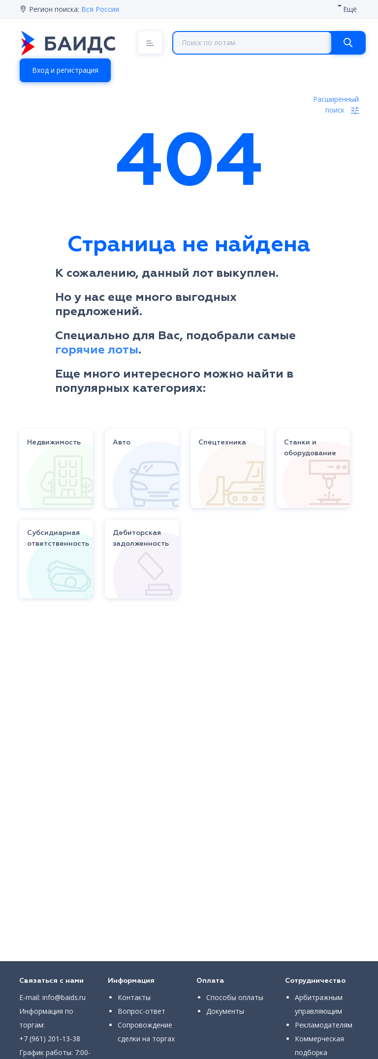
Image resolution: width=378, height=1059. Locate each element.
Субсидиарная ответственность (58, 538)
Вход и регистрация (65, 70)
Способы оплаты (234, 997)
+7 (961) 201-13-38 (49, 1038)
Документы (225, 1011)
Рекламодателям (323, 1025)
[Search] (348, 43)
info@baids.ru (64, 997)
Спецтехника (222, 442)
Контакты (134, 997)
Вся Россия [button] (100, 9)
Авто (121, 442)
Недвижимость (54, 442)
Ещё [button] (350, 9)
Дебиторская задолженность (141, 538)
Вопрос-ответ (141, 1011)
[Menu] (150, 42)
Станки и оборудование (310, 448)
